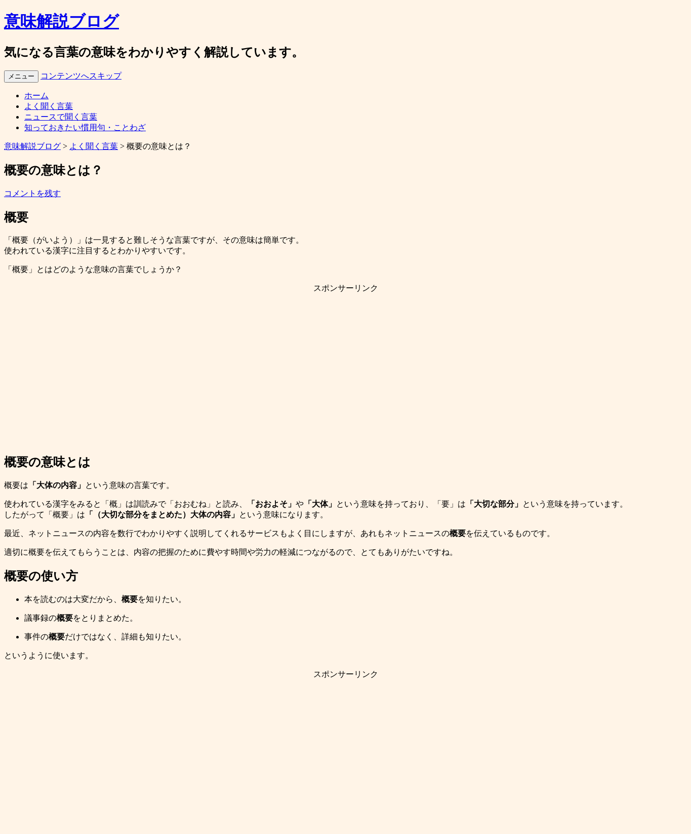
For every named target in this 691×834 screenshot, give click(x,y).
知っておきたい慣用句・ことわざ (85, 127)
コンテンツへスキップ (80, 75)
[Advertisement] (345, 373)
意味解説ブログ (61, 21)
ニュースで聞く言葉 (60, 116)
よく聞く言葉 (48, 106)
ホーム (36, 95)
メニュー (21, 76)
